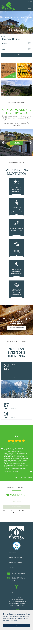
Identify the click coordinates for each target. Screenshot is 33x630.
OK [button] (17, 625)
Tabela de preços (17, 597)
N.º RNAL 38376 (17, 609)
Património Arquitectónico (16, 560)
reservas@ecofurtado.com (19, 573)
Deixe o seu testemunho (23, 477)
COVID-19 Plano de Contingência (17, 601)
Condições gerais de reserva (17, 593)
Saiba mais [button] (13, 621)
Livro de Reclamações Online (17, 605)
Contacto (11, 567)
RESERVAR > (16, 55)
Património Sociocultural (15, 557)
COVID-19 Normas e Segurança (17, 603)
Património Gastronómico (16, 562)
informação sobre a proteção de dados (16, 510)
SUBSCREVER (16, 507)
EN (31, 1)
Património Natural (14, 565)
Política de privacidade (17, 599)
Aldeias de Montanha (14, 555)
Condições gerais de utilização (17, 595)
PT (28, 1)
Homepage (12, 552)
